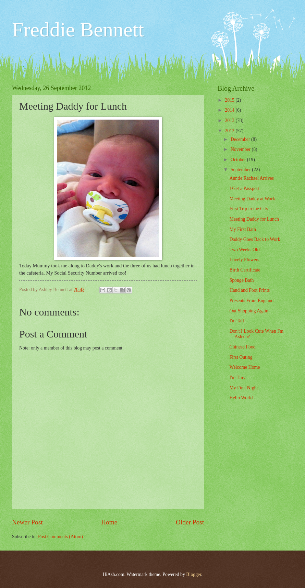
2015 (230, 100)
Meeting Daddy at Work (252, 198)
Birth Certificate (244, 270)
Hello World (241, 397)
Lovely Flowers (244, 259)
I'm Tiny (237, 377)
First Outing (240, 357)
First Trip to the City (248, 208)
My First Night (243, 387)
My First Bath (242, 229)
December (241, 139)
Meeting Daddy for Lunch (254, 219)
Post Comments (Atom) (60, 536)
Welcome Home (244, 367)
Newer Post (27, 522)
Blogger (193, 574)
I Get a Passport (244, 188)
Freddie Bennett (78, 29)
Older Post (190, 522)
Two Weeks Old (244, 249)
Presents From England (251, 300)
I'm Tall (236, 320)
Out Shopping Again (248, 310)
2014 (230, 110)
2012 (230, 130)
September (241, 169)
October (239, 159)
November (241, 149)
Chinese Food (242, 347)
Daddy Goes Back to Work (254, 239)
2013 (230, 120)
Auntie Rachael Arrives (251, 178)
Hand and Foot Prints (249, 290)
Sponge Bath (241, 280)
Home (109, 522)
